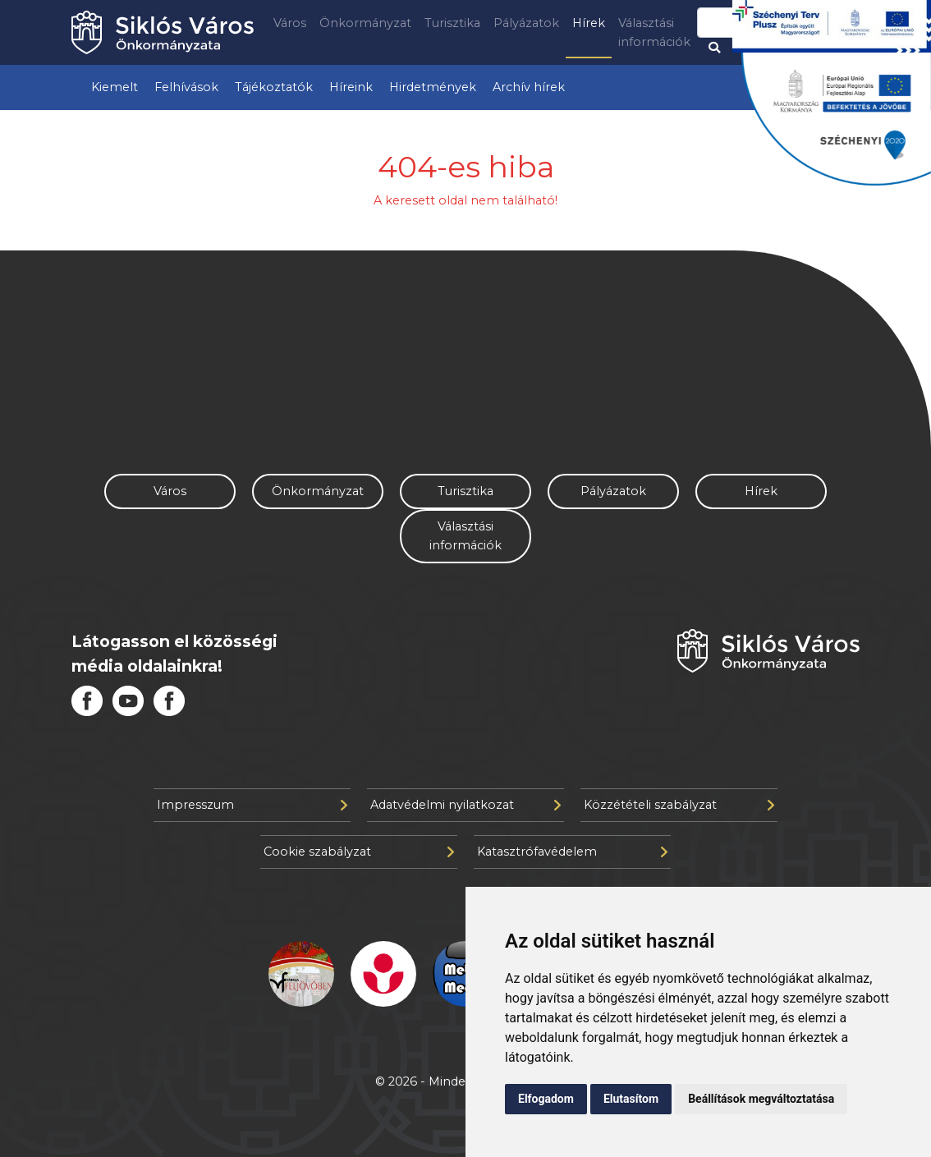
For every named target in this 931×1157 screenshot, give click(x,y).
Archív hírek (529, 87)
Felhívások (186, 87)
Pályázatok (526, 23)
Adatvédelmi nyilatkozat (465, 804)
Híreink (351, 87)
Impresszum (252, 804)
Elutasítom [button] (630, 1098)
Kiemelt (114, 87)
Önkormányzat (365, 23)
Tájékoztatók (274, 87)
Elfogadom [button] (546, 1098)
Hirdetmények (432, 87)
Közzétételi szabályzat (679, 804)
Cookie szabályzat (359, 851)
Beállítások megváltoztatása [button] (761, 1098)
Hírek (588, 23)
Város (289, 23)
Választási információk (654, 32)
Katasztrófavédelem (572, 851)
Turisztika (452, 23)
